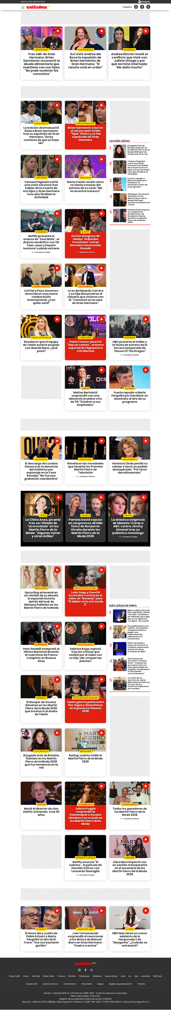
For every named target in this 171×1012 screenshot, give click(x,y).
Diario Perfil (14, 978)
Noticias (36, 978)
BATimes (157, 978)
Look (123, 978)
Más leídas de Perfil (123, 607)
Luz (129, 978)
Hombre (72, 978)
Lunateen (145, 978)
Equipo (100, 986)
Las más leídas (119, 141)
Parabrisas (84, 978)
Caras (26, 978)
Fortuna (61, 978)
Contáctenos (69, 986)
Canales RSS (31, 986)
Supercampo (111, 978)
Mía (136, 978)
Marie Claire (48, 978)
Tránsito (141, 986)
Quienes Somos (50, 986)
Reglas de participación (120, 986)
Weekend (97, 978)
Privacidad (87, 986)
